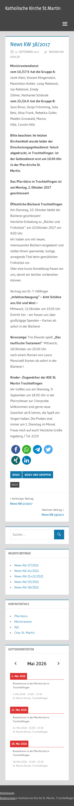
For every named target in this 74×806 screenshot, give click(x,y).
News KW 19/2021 (26, 582)
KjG (16, 627)
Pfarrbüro (20, 616)
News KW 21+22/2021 (28, 576)
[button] (15, 449)
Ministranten (23, 622)
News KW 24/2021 (26, 571)
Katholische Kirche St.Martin (33, 8)
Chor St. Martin (24, 633)
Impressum (7, 793)
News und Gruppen (38, 475)
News (16, 475)
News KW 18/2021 (26, 587)
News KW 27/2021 (26, 565)
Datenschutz (8, 798)
